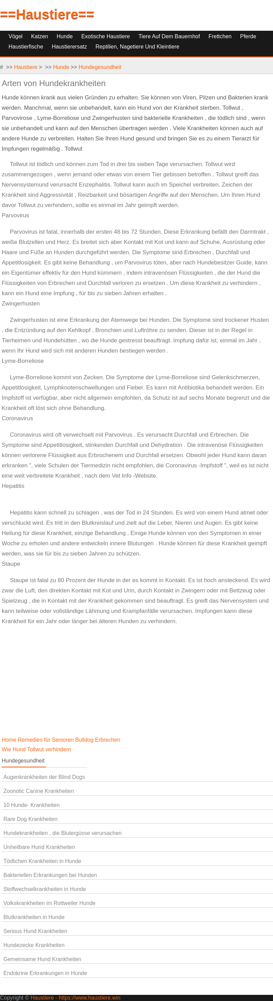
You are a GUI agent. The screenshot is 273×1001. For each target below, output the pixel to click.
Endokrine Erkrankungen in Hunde (45, 973)
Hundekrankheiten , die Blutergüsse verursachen (62, 833)
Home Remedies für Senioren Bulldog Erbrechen (62, 740)
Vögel (16, 36)
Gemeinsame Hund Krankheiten (42, 959)
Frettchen (220, 36)
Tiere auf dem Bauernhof (169, 36)
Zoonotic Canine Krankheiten (38, 791)
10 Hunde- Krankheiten (31, 805)
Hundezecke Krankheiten (34, 945)
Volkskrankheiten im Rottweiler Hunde (49, 903)
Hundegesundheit (100, 67)
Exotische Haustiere (105, 36)
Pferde (248, 36)
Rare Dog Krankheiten (30, 819)
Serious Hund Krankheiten (35, 931)
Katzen (39, 36)
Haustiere (25, 67)
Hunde (65, 36)
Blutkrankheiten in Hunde (34, 917)
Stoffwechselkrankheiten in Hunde (44, 889)
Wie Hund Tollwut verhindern (37, 749)
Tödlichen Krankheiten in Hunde (42, 861)
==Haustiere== (47, 14)
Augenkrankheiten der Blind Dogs (44, 777)
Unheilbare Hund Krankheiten (39, 847)
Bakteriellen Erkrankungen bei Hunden (50, 875)
